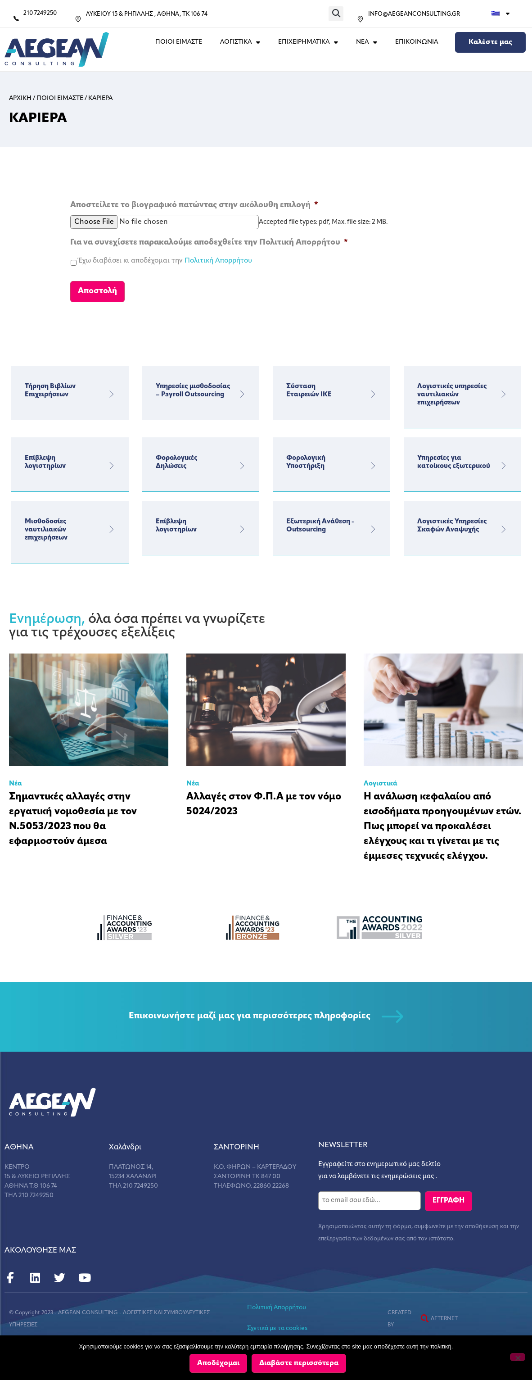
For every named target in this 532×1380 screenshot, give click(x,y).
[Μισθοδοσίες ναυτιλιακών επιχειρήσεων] (111, 526)
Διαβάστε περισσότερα (299, 1363)
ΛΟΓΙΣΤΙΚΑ (240, 42)
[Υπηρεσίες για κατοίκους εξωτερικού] (503, 463)
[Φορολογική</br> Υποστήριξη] (373, 463)
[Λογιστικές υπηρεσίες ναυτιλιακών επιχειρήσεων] (503, 391)
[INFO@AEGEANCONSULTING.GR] (360, 19)
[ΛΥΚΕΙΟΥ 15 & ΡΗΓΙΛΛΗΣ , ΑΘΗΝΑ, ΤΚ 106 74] (78, 19)
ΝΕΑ (366, 42)
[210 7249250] (16, 18)
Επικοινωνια (416, 42)
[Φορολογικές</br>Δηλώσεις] (242, 463)
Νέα (15, 781)
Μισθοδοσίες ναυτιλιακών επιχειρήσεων (46, 527)
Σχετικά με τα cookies (277, 1324)
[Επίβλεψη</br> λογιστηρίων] (111, 463)
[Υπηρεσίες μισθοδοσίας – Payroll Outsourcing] (242, 391)
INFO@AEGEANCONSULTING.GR (414, 14)
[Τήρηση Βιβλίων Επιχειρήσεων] (111, 391)
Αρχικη (20, 98)
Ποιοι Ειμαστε (178, 42)
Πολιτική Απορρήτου (218, 260)
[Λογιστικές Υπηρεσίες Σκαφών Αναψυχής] (503, 526)
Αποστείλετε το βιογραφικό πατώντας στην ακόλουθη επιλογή (194, 205)
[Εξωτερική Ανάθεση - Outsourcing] (373, 526)
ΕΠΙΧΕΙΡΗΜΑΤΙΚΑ (308, 42)
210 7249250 (40, 13)
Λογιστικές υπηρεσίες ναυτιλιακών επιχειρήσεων (452, 392)
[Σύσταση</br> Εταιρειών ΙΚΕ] (373, 391)
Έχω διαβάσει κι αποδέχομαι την (165, 260)
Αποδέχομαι (219, 1363)
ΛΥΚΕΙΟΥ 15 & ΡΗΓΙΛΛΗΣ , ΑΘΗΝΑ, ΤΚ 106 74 (146, 14)
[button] (336, 13)
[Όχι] (517, 1357)
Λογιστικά (380, 781)
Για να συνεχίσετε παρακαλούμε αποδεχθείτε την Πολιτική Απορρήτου (209, 242)
